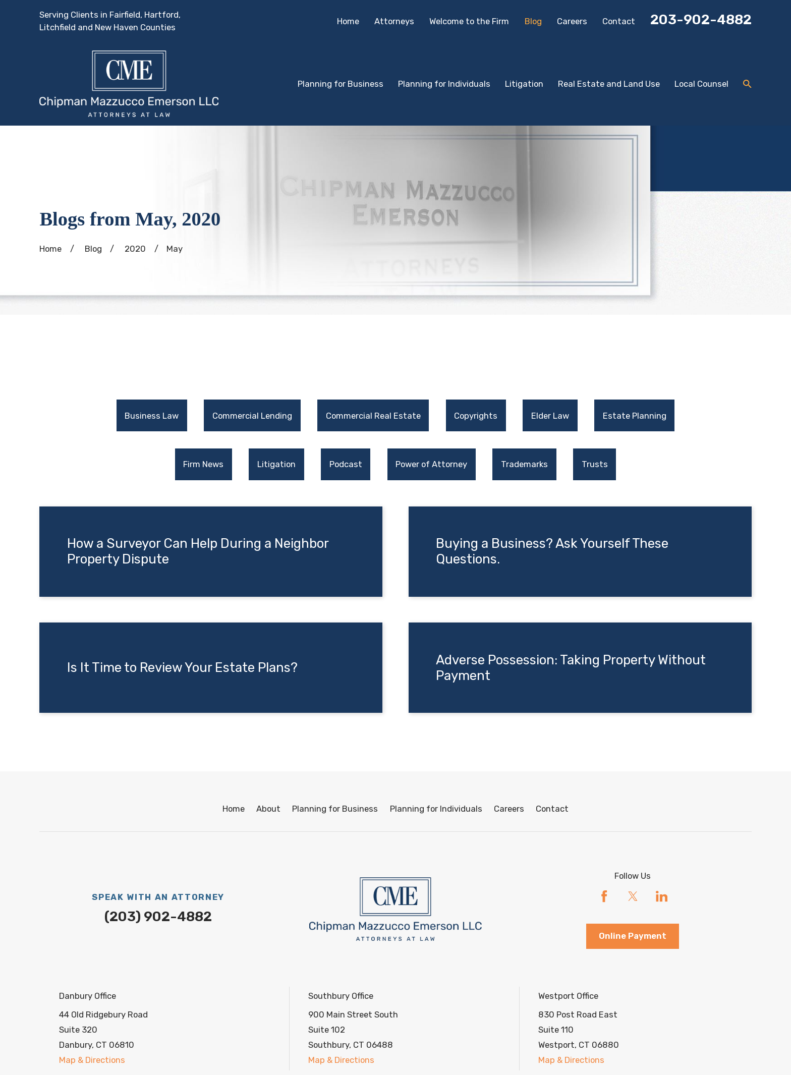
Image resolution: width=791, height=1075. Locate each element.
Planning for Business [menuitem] (340, 84)
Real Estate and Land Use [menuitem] (609, 84)
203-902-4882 (701, 20)
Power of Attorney (431, 464)
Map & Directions (92, 1060)
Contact (618, 21)
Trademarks (524, 464)
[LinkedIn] (661, 896)
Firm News (203, 464)
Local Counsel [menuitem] (701, 84)
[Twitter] (633, 896)
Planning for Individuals (436, 809)
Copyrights (475, 416)
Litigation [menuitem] (524, 84)
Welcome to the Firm (469, 21)
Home (348, 21)
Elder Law (550, 416)
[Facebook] (604, 896)
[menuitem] (152, 415)
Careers (572, 21)
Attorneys (394, 21)
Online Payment (632, 936)
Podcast (345, 464)
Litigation (276, 464)
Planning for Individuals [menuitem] (444, 84)
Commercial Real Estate (373, 416)
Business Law (152, 416)
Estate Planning (634, 416)
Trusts (595, 464)
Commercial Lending (252, 416)
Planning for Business (335, 809)
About (268, 809)
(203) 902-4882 (158, 917)
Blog (533, 21)
